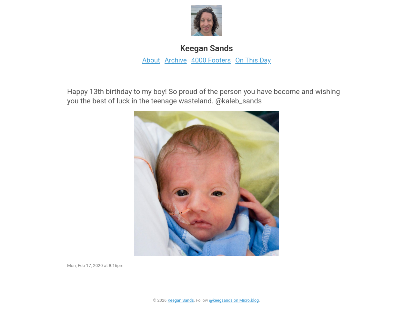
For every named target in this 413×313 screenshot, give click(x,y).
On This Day (253, 60)
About (151, 60)
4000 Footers (211, 60)
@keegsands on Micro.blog (234, 300)
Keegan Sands (180, 300)
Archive (176, 60)
